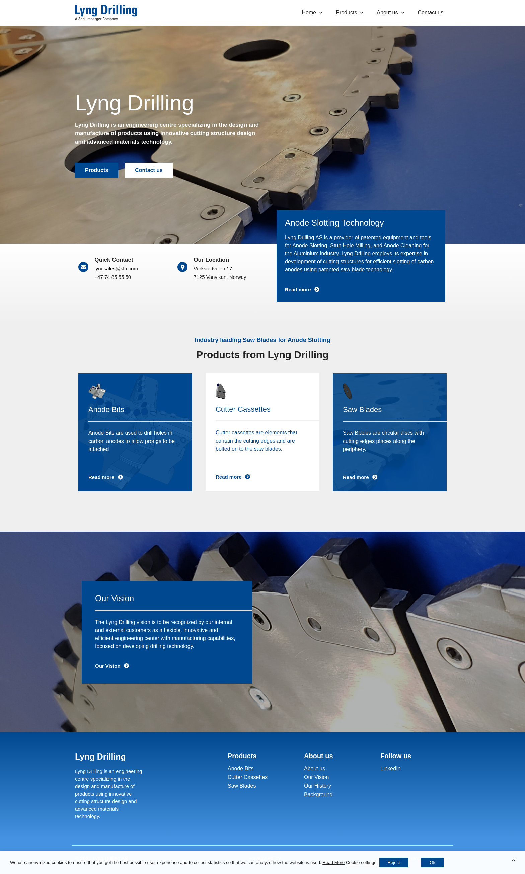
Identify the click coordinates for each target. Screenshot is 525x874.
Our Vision (316, 777)
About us (390, 13)
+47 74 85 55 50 (112, 277)
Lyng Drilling (100, 756)
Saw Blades (242, 786)
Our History (317, 786)
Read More (333, 862)
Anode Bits (240, 768)
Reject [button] (394, 862)
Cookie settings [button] (361, 862)
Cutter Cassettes (248, 777)
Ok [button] (432, 862)
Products (349, 13)
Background (318, 794)
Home (312, 13)
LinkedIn (390, 768)
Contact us (430, 12)
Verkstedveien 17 (213, 268)
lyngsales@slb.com (116, 268)
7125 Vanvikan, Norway (220, 277)
